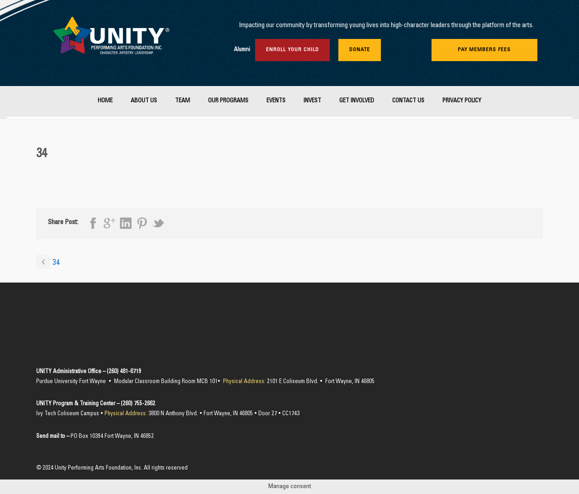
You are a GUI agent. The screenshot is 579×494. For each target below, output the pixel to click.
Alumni (242, 50)
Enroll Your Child (292, 50)
